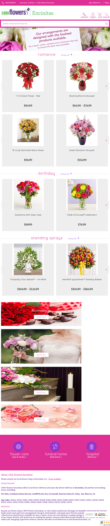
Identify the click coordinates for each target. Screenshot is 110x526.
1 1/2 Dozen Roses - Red (28, 96)
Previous (3, 86)
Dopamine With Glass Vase (28, 215)
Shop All (65, 54)
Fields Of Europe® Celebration (82, 215)
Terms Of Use (58, 524)
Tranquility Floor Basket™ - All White (28, 279)
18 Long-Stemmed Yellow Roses (28, 150)
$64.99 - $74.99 (82, 105)
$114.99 (81, 160)
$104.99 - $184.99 (82, 289)
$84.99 (28, 105)
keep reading (55, 414)
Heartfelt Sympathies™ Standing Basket (82, 279)
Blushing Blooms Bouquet (82, 96)
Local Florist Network (87, 524)
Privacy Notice (70, 524)
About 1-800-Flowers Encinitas (17, 410)
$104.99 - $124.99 (28, 289)
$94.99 (28, 160)
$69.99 (28, 224)
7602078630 (10, 3)
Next (106, 86)
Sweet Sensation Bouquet (82, 150)
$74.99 (82, 224)
